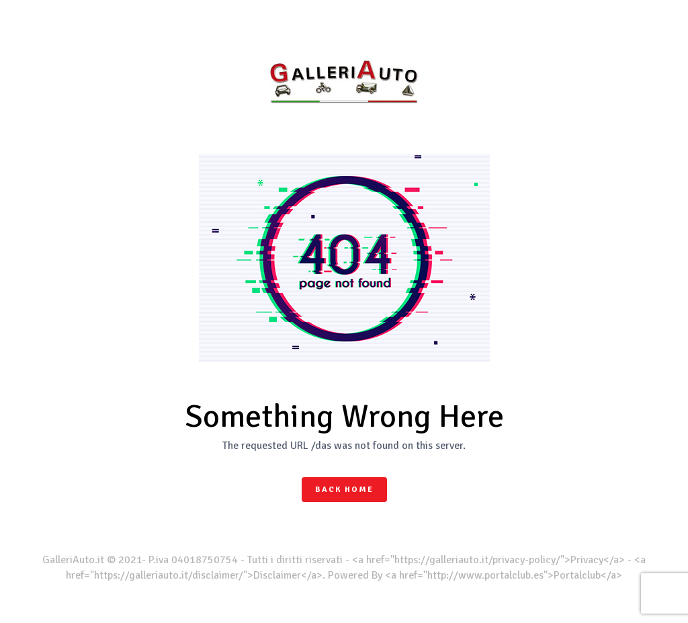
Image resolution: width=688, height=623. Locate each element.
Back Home (344, 490)
